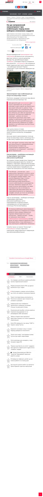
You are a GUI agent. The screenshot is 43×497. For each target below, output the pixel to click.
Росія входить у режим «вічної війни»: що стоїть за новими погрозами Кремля (23, 292)
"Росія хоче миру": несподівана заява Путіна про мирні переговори (22, 335)
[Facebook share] (26, 47)
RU (33, 2)
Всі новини (32, 21)
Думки (30, 14)
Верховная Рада (24, 265)
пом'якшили (21, 63)
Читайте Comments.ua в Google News (21, 258)
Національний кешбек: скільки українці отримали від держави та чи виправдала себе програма (23, 311)
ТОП (20, 276)
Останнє (11, 276)
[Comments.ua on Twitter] (16, 7)
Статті (19, 14)
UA (30, 2)
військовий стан (14, 267)
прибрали (10, 61)
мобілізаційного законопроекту (18, 218)
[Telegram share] (30, 47)
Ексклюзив (13, 14)
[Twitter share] (23, 47)
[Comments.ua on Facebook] (21, 7)
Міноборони (12, 228)
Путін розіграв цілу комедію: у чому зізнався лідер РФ (21, 341)
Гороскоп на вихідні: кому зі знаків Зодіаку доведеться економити (21, 329)
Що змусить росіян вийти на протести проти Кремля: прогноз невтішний (22, 365)
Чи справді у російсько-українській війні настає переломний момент (23, 280)
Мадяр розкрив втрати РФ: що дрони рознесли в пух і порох (22, 286)
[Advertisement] (21, 246)
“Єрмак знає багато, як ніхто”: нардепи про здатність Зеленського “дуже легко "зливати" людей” (22, 347)
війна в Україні (14, 265)
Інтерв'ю (24, 14)
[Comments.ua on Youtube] (18, 7)
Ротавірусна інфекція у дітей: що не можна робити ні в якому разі (21, 359)
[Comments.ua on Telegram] (23, 7)
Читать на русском (30, 42)
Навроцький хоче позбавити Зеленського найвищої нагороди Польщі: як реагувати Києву (21, 305)
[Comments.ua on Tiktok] (26, 7)
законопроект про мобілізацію (18, 263)
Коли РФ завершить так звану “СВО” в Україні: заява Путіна (22, 324)
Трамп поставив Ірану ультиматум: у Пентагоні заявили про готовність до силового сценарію (22, 299)
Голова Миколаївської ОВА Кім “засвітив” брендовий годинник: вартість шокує (21, 354)
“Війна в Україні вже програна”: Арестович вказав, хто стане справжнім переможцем (23, 318)
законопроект (24, 103)
